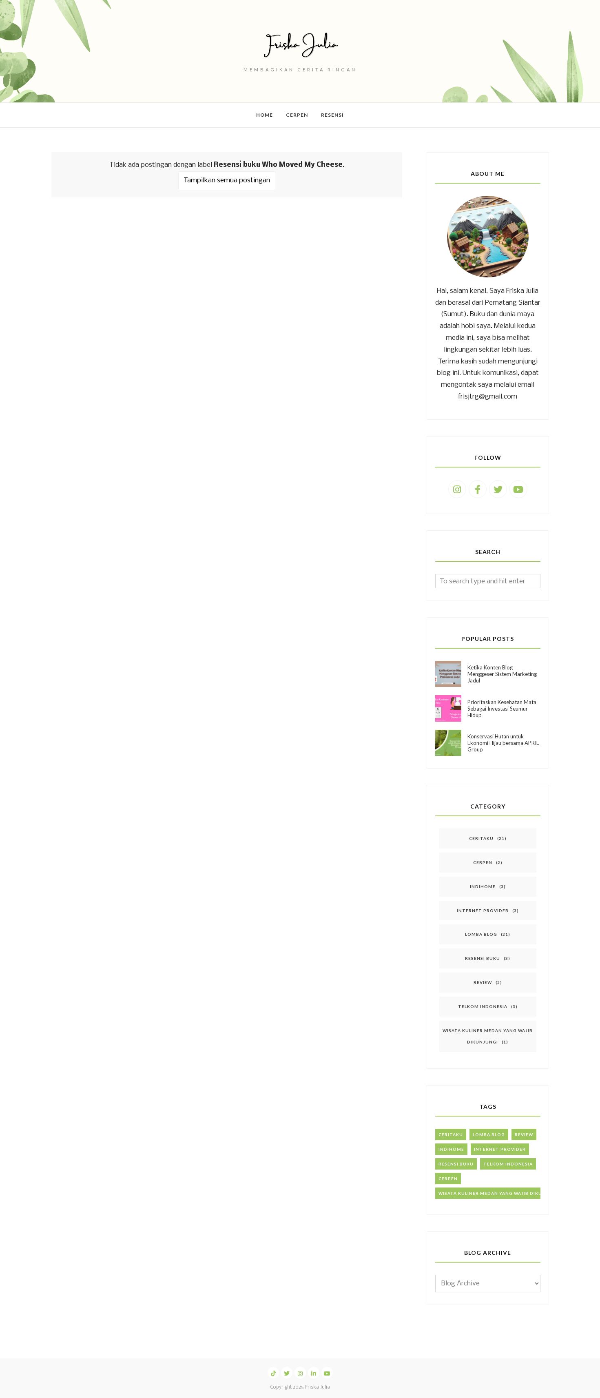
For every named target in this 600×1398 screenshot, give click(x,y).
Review (483, 982)
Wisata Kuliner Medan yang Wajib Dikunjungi (499, 1193)
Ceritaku (481, 838)
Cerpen (482, 862)
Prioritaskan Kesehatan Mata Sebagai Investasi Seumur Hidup (501, 708)
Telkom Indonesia (482, 1006)
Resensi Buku (482, 958)
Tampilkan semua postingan (227, 180)
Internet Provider (483, 910)
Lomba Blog (481, 934)
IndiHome (483, 886)
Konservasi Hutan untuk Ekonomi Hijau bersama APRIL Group (503, 743)
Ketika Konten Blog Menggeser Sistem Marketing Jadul (502, 674)
